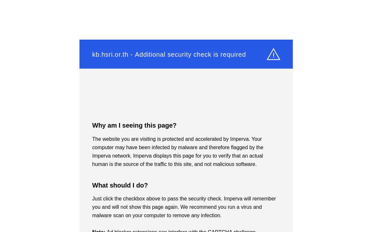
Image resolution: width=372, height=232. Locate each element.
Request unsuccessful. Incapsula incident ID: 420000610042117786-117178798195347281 (186, 116)
